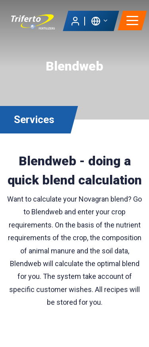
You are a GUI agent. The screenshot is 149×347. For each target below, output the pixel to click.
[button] (99, 20)
